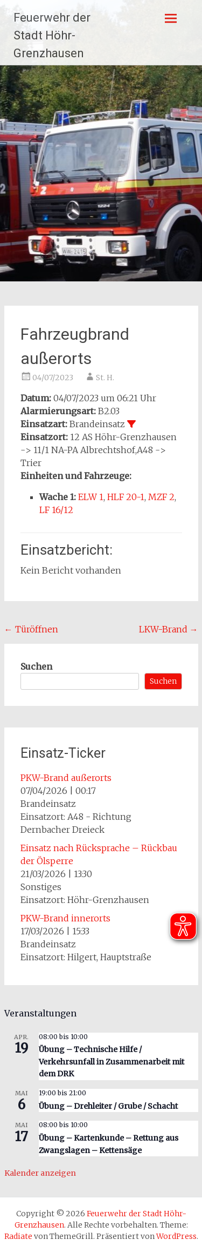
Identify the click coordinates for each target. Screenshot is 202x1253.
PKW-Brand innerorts (65, 918)
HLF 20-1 (125, 496)
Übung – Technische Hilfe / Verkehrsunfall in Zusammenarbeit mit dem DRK (111, 1062)
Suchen (36, 666)
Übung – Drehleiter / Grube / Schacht (108, 1106)
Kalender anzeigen (40, 1173)
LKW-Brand (168, 629)
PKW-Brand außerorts (66, 777)
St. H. (105, 377)
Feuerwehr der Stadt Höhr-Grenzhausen (51, 35)
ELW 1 (90, 496)
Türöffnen (31, 629)
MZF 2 (161, 496)
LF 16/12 (56, 509)
